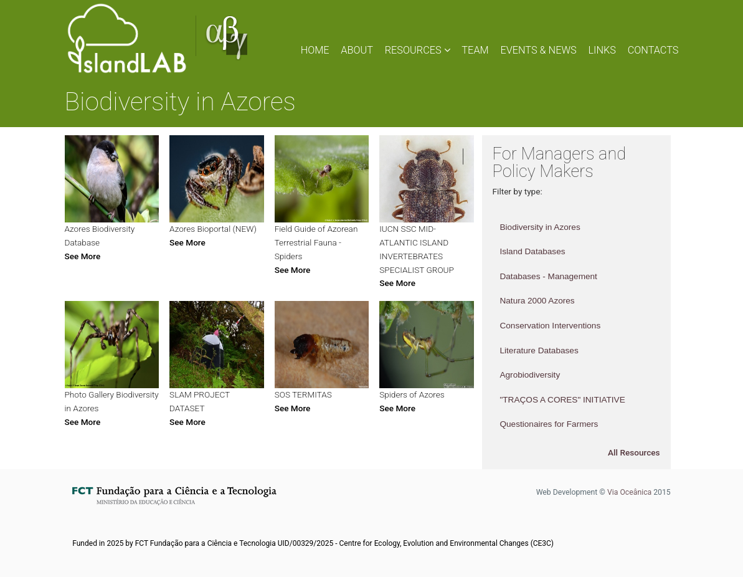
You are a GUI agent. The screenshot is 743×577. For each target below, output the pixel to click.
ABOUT (357, 50)
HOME (315, 50)
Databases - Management (548, 276)
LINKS (602, 50)
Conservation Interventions (549, 325)
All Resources (634, 452)
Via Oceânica (629, 492)
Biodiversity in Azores (539, 227)
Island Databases (532, 251)
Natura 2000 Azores (536, 300)
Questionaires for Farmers (548, 424)
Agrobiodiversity (529, 374)
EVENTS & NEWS (538, 50)
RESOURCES (417, 50)
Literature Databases (538, 350)
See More (83, 256)
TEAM (474, 50)
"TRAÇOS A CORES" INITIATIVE (562, 399)
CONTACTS (653, 50)
